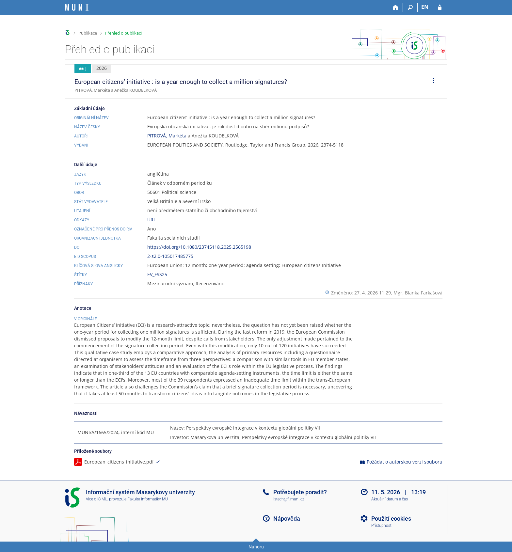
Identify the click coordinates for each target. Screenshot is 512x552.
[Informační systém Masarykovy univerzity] (76, 7)
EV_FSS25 (157, 274)
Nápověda (286, 518)
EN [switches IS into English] (424, 6)
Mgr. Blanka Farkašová (417, 293)
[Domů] (395, 7)
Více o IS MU (96, 499)
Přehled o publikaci (123, 33)
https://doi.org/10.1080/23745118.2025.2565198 (199, 247)
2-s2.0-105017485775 (170, 256)
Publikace (87, 33)
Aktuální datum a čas (389, 499)
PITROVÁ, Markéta (166, 136)
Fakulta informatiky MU (147, 499)
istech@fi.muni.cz (288, 499)
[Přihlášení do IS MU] (439, 7)
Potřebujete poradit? (300, 492)
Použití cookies (391, 518)
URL (151, 219)
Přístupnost (381, 525)
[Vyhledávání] (410, 7)
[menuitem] (431, 81)
